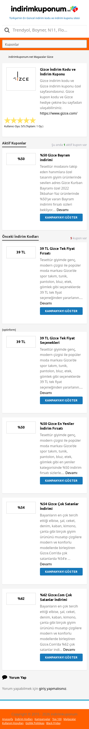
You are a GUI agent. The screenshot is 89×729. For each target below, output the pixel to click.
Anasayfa (7, 719)
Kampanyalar (43, 719)
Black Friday (53, 723)
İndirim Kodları (24, 719)
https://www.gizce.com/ (58, 113)
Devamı (63, 209)
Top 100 (57, 719)
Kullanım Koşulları (12, 723)
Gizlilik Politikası (34, 723)
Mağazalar (69, 719)
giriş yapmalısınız (52, 688)
